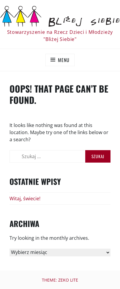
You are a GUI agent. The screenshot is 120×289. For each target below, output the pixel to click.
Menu (63, 59)
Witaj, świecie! (25, 198)
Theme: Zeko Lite (60, 280)
